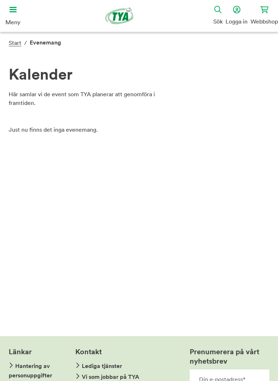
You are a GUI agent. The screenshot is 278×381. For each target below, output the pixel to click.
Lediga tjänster (102, 366)
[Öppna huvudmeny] (13, 16)
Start (15, 42)
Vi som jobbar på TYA (110, 377)
